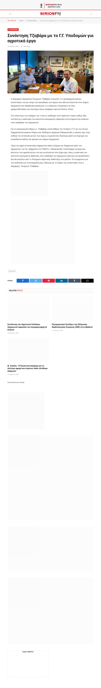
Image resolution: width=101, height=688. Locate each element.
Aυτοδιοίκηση (13, 29)
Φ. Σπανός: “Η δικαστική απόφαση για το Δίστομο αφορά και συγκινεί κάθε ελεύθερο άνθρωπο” (28, 368)
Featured (12, 271)
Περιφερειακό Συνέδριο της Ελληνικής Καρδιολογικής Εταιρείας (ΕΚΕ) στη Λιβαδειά (72, 325)
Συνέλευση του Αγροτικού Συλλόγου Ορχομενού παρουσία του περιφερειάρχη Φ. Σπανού (27, 327)
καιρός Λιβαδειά (27, 652)
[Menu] (10, 14)
